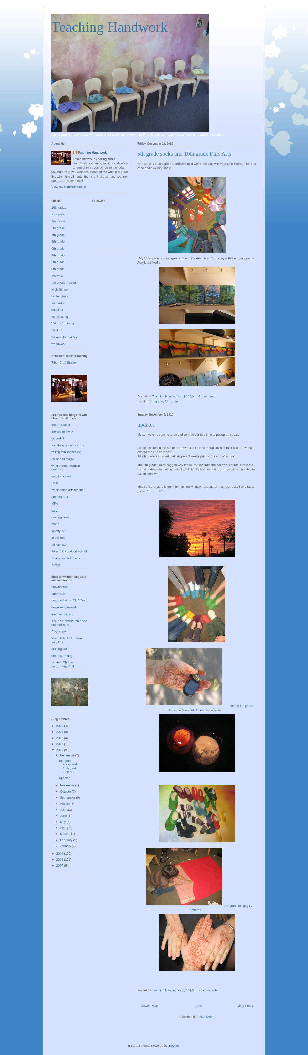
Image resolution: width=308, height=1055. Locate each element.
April (63, 828)
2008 (60, 859)
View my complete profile (68, 186)
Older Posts (245, 1006)
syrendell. (58, 438)
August (65, 803)
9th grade (58, 269)
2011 (60, 744)
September (68, 797)
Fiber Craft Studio (63, 362)
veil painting (59, 317)
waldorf (56, 330)
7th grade (58, 255)
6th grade (58, 248)
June (64, 815)
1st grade (57, 214)
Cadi (54, 483)
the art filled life (61, 425)
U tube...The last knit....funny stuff (62, 664)
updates (146, 425)
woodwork (58, 344)
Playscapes (59, 631)
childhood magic (62, 459)
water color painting (64, 337)
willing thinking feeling (66, 452)
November (67, 785)
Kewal (55, 565)
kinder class (59, 296)
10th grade (155, 401)
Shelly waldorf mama (65, 558)
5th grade (171, 401)
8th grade (58, 262)
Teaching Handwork (109, 27)
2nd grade (58, 221)
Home (198, 1006)
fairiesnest (58, 544)
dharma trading (61, 656)
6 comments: (207, 396)
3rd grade (58, 228)
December (67, 755)
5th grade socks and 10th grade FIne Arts (184, 154)
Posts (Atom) (206, 1016)
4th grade (58, 235)
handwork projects (64, 282)
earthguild (58, 593)
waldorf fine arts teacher (68, 490)
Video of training (62, 323)
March (65, 834)
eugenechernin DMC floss (69, 600)
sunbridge (58, 303)
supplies (57, 310)
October (66, 791)
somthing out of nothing (67, 445)
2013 (60, 732)
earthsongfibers (62, 614)
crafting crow (60, 517)
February (66, 840)
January (66, 846)
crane (55, 524)
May (63, 822)
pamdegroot (59, 497)
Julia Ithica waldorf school (69, 551)
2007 (60, 865)
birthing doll (59, 649)
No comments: (208, 990)
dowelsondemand (63, 607)
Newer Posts (150, 1006)
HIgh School (59, 289)
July (63, 809)
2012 (60, 738)
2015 (60, 726)
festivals (57, 275)
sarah (55, 510)
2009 (60, 853)
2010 (60, 750)
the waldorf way (62, 431)
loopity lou (58, 531)
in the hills (58, 537)
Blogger (173, 1045)
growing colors (61, 476)
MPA (54, 503)
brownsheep (59, 587)
